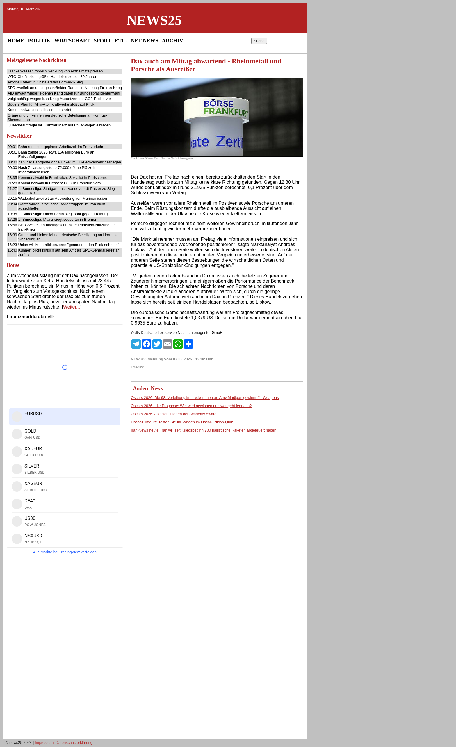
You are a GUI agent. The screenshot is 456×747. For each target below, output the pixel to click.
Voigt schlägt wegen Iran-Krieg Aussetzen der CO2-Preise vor (59, 99)
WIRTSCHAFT (72, 41)
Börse (13, 265)
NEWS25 (154, 20)
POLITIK (39, 41)
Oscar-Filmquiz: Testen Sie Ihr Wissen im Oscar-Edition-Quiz (182, 422)
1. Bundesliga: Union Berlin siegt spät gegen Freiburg (63, 214)
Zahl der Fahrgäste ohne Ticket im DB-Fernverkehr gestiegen (69, 162)
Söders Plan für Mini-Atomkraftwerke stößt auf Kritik (51, 104)
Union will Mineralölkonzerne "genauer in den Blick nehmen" (68, 245)
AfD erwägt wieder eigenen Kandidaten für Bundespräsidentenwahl (64, 93)
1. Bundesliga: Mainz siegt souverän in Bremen (57, 219)
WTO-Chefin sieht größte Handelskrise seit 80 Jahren (52, 76)
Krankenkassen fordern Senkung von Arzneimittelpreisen (55, 71)
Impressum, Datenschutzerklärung (63, 742)
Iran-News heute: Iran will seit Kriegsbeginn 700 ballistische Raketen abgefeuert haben (203, 430)
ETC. (121, 41)
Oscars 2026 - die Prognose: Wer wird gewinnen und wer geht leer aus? (191, 406)
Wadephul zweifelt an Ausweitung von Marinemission (62, 198)
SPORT (102, 41)
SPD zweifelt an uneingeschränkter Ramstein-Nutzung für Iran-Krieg (65, 87)
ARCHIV (172, 41)
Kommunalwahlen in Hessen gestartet (39, 110)
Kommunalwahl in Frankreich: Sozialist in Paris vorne (62, 177)
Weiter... (71, 306)
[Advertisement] (64, 648)
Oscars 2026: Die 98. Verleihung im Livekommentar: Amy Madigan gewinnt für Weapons (205, 397)
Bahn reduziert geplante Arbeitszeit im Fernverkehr (61, 147)
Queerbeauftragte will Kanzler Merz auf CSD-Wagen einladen (59, 125)
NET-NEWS (144, 41)
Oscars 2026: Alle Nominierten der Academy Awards (174, 414)
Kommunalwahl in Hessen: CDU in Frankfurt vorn (59, 183)
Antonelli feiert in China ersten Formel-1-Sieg (45, 82)
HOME (16, 41)
